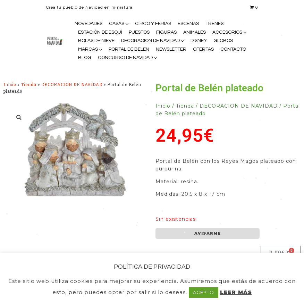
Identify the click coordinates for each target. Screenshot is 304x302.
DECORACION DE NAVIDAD (150, 40)
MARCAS (88, 49)
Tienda (28, 84)
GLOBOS (223, 40)
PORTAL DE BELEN (129, 49)
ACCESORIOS (227, 32)
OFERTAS (203, 49)
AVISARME (207, 233)
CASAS (116, 23)
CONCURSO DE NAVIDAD (125, 57)
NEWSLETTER (171, 49)
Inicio (9, 84)
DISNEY (199, 40)
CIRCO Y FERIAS (153, 23)
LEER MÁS (236, 292)
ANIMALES (194, 32)
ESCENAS (188, 23)
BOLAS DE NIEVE (96, 40)
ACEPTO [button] (203, 292)
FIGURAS (166, 32)
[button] (19, 117)
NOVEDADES (88, 23)
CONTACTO (233, 49)
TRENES (214, 23)
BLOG (84, 57)
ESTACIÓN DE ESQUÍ (100, 32)
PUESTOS (139, 32)
